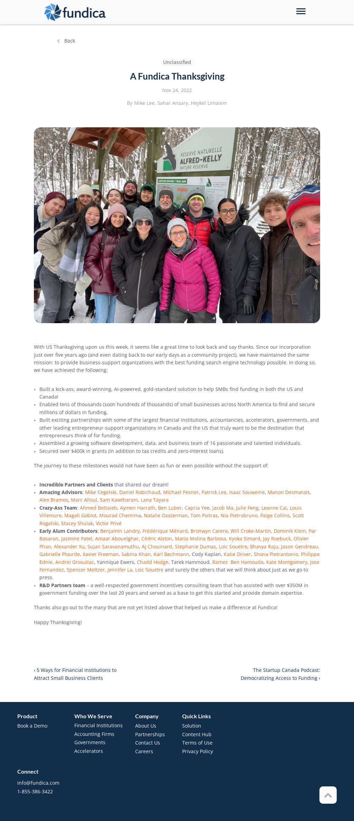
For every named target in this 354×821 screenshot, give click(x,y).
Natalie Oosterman (166, 515)
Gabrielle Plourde (59, 554)
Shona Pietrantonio (276, 554)
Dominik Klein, (290, 531)
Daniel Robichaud (139, 492)
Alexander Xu (69, 546)
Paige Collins (275, 515)
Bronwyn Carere (209, 531)
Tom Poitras (204, 515)
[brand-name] (75, 12)
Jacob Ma (222, 507)
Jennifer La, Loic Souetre (136, 569)
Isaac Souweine (247, 492)
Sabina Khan (136, 554)
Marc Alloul (84, 499)
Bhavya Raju (264, 546)
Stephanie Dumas (195, 546)
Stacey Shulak (77, 523)
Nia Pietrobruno (239, 515)
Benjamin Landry (120, 531)
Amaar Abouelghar (117, 538)
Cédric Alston (156, 538)
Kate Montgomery (286, 562)
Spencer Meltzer (86, 569)
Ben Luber (170, 507)
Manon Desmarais (289, 492)
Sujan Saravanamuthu (113, 546)
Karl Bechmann (171, 554)
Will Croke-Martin (251, 531)
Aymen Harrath (137, 507)
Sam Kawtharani (119, 499)
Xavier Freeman (101, 554)
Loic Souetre (233, 546)
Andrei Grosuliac (74, 562)
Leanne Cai (274, 507)
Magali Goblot (80, 515)
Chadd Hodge (152, 562)
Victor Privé (109, 523)
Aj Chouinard (157, 546)
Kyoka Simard (244, 538)
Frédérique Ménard (165, 531)
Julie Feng (247, 507)
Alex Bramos (53, 499)
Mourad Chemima (120, 515)
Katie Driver (237, 554)
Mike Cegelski (101, 492)
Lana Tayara (155, 499)
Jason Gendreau (299, 546)
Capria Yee (197, 507)
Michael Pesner (181, 492)
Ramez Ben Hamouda (237, 562)
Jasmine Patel (76, 538)
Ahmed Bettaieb (98, 507)
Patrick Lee (214, 492)
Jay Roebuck (277, 538)
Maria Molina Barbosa (200, 538)
